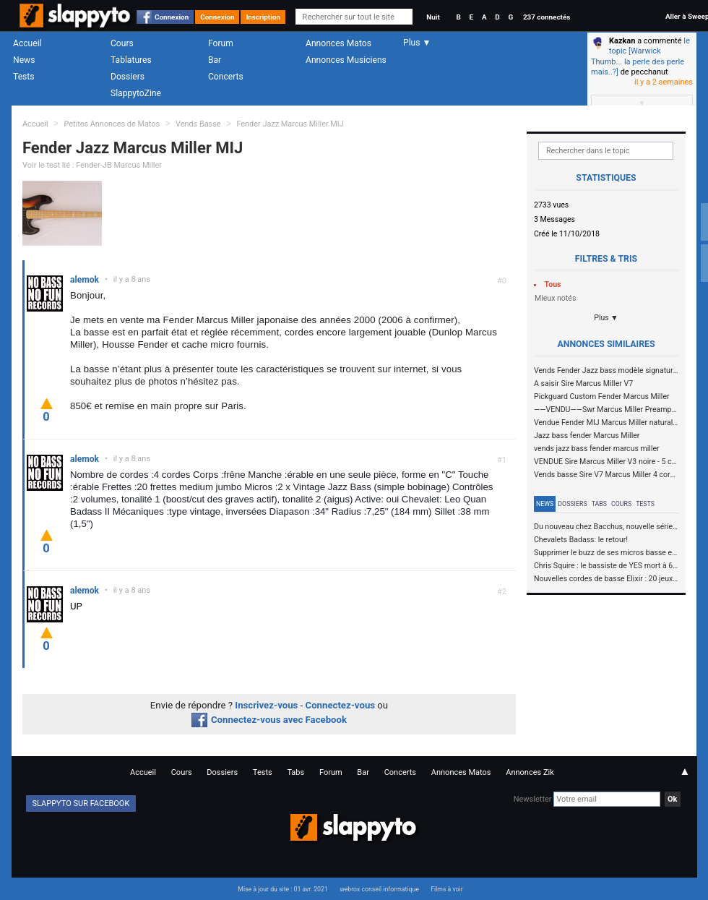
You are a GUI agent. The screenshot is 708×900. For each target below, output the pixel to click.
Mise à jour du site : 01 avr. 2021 (282, 889)
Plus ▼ (606, 317)
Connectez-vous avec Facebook (269, 719)
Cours (122, 43)
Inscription (263, 17)
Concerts (225, 77)
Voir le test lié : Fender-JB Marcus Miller (92, 165)
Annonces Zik (530, 772)
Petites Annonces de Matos (112, 124)
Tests (23, 77)
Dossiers (127, 77)
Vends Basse (198, 124)
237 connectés (546, 17)
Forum (220, 43)
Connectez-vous (341, 705)
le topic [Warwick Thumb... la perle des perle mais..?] (640, 56)
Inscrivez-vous (266, 705)
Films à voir (446, 889)
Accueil (27, 43)
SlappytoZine (136, 93)
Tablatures (131, 60)
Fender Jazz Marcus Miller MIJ (289, 124)
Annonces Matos (338, 43)
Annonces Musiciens (346, 60)
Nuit (432, 17)
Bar (214, 60)
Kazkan (622, 41)
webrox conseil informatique (379, 889)
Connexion (172, 17)
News (24, 60)
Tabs (599, 503)
